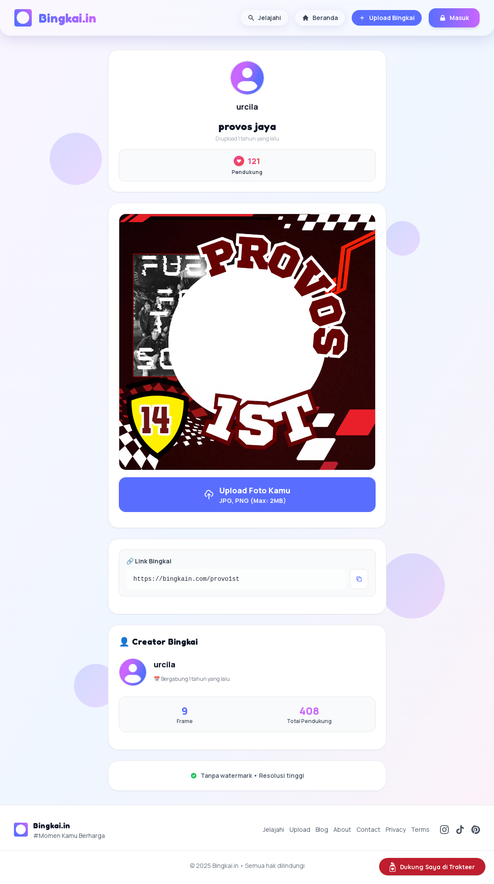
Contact (368, 829)
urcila (247, 106)
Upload (299, 829)
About (342, 829)
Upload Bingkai (387, 17)
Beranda (320, 17)
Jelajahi (264, 17)
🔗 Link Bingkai (148, 561)
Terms (420, 829)
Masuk (454, 17)
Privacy (396, 829)
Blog (322, 829)
